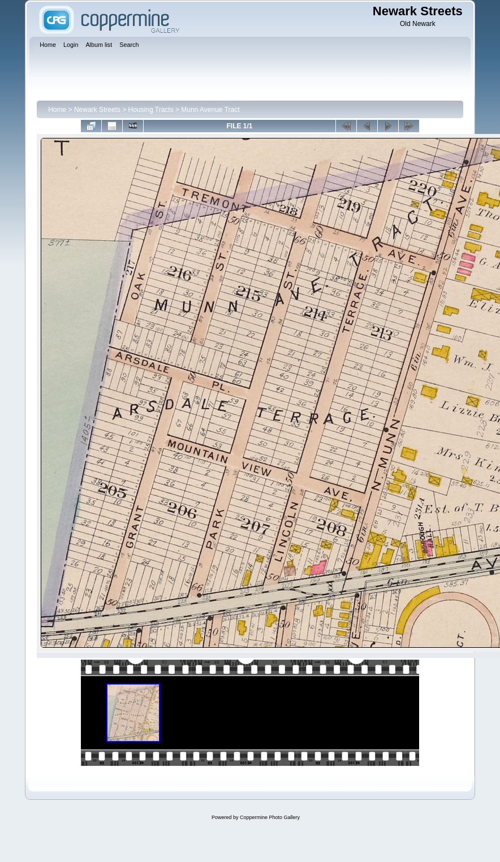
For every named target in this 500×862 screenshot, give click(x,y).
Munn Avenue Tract (210, 110)
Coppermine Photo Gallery (270, 817)
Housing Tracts (151, 110)
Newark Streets (97, 110)
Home (57, 110)
